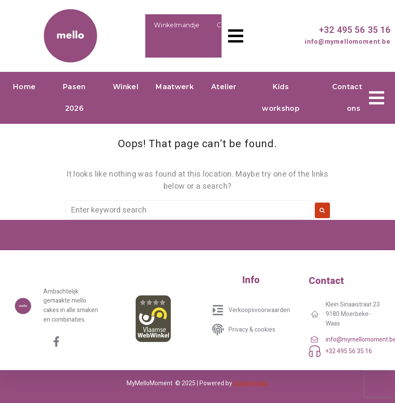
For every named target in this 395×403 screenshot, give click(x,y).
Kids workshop (281, 98)
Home (24, 87)
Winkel (125, 87)
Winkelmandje (176, 25)
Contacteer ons (353, 98)
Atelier (224, 87)
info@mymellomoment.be (348, 41)
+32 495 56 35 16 (355, 30)
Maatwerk (175, 87)
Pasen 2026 (74, 98)
